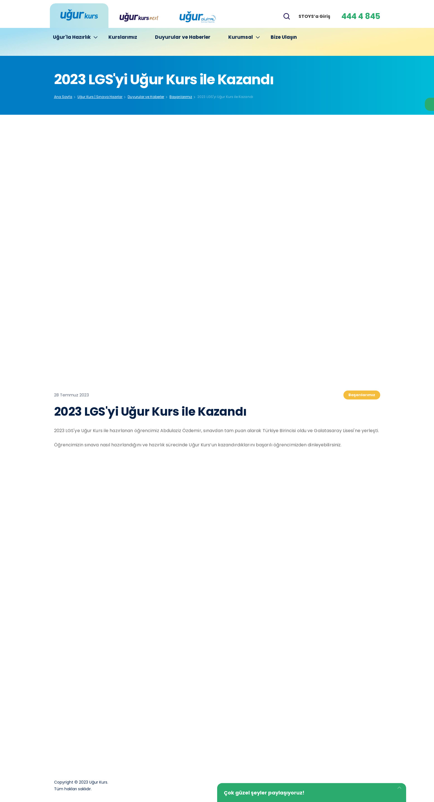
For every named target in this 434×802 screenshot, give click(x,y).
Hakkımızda (237, 694)
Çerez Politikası (175, 747)
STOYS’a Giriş (314, 16)
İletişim (167, 729)
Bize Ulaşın (284, 42)
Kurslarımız (122, 42)
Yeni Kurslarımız (242, 747)
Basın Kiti (235, 712)
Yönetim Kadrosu (178, 712)
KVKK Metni (237, 729)
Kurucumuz (171, 694)
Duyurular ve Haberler (182, 42)
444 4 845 (360, 16)
